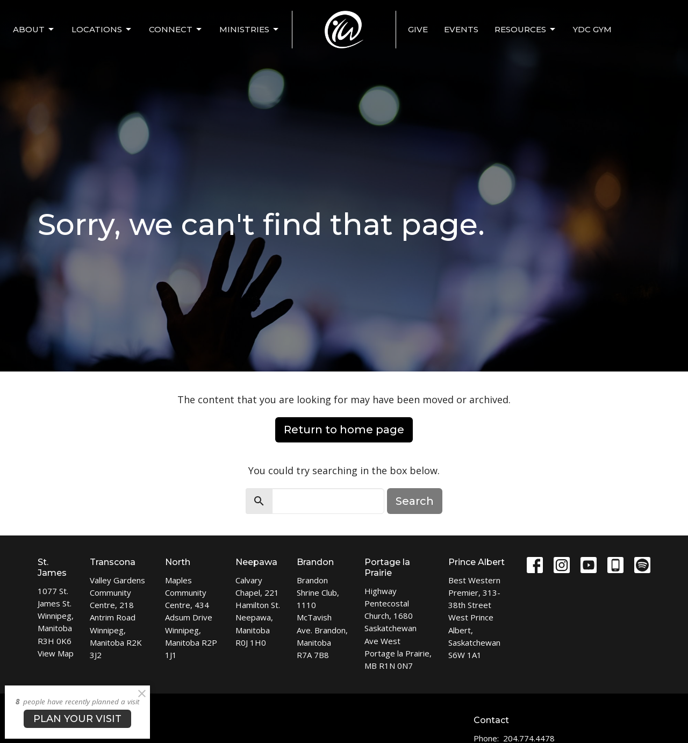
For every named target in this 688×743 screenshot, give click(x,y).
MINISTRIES (249, 29)
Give (418, 29)
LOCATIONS (102, 29)
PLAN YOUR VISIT (77, 719)
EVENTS (461, 29)
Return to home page (344, 429)
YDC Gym (592, 29)
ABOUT (34, 29)
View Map (56, 653)
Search (415, 501)
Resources (525, 29)
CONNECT (176, 29)
